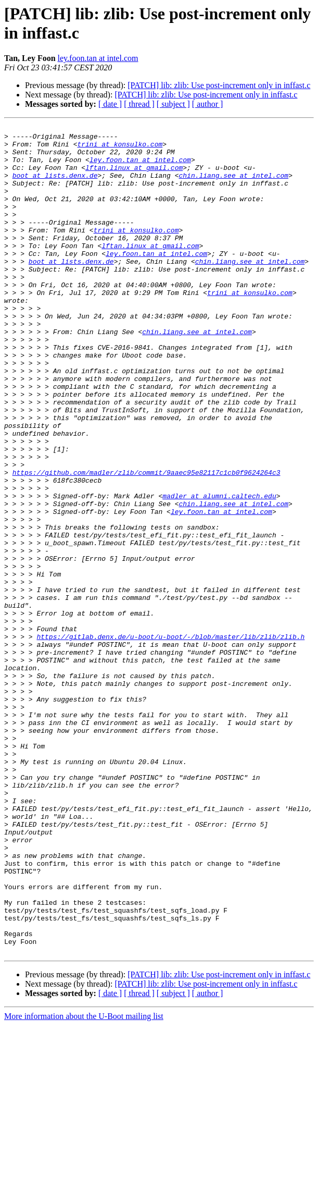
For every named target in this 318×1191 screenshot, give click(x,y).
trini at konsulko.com (119, 148)
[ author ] (207, 104)
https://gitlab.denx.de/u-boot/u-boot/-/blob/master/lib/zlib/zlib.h (170, 739)
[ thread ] (139, 104)
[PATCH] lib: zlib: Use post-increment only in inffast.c (219, 85)
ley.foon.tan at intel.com (98, 58)
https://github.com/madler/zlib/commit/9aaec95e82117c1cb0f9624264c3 (146, 542)
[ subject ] (173, 104)
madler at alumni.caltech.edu (219, 570)
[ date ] (110, 104)
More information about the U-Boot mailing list (83, 1181)
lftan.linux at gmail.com (134, 176)
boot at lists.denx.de (55, 186)
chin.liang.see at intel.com (233, 186)
